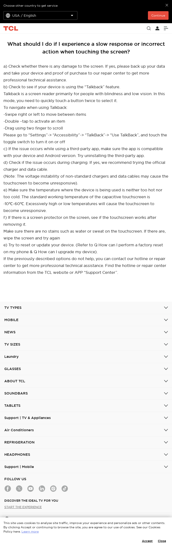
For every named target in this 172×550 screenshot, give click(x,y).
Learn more (30, 531)
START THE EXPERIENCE (23, 507)
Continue (158, 15)
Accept (147, 541)
